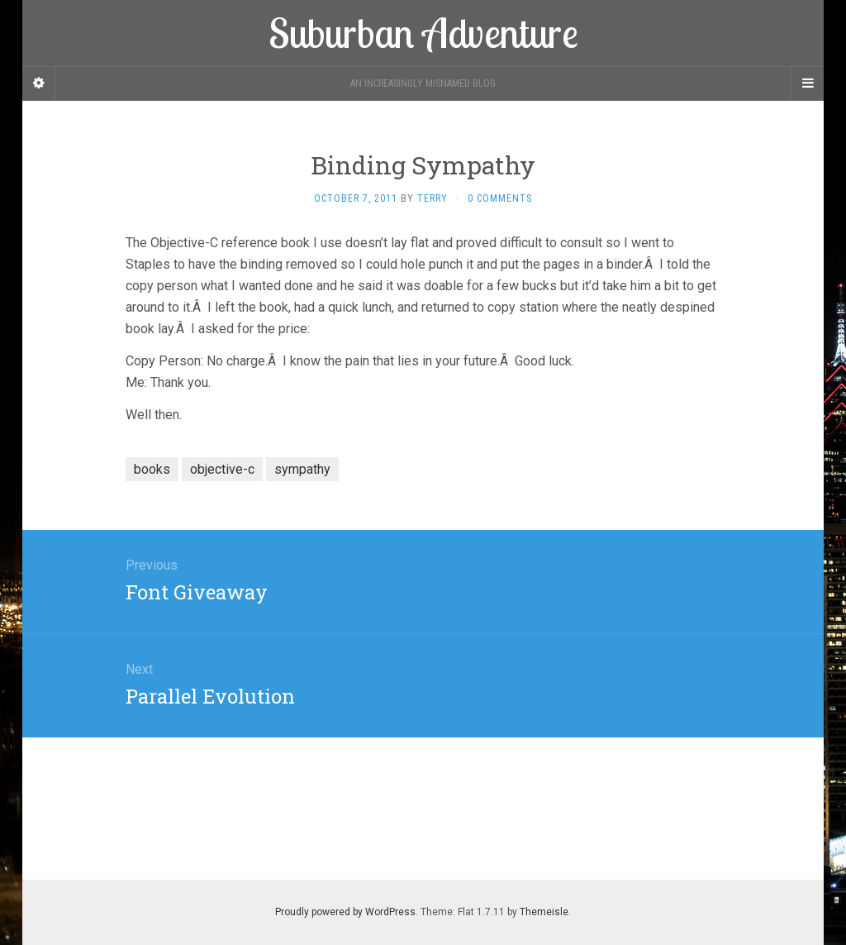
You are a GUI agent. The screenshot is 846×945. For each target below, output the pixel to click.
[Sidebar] (38, 83)
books (152, 469)
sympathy (302, 469)
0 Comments (500, 198)
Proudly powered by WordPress (345, 912)
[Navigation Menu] (807, 83)
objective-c (222, 469)
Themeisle (544, 912)
